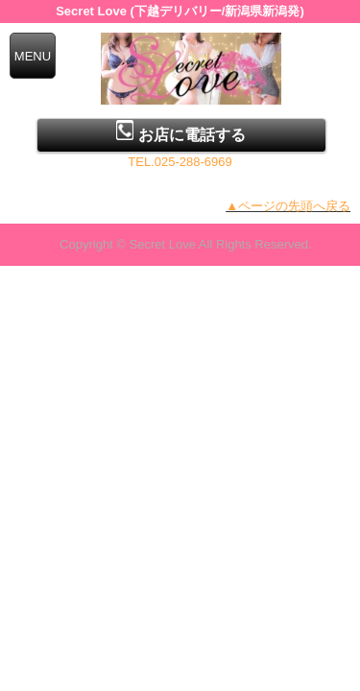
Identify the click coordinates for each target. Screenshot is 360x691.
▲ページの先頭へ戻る (288, 206)
